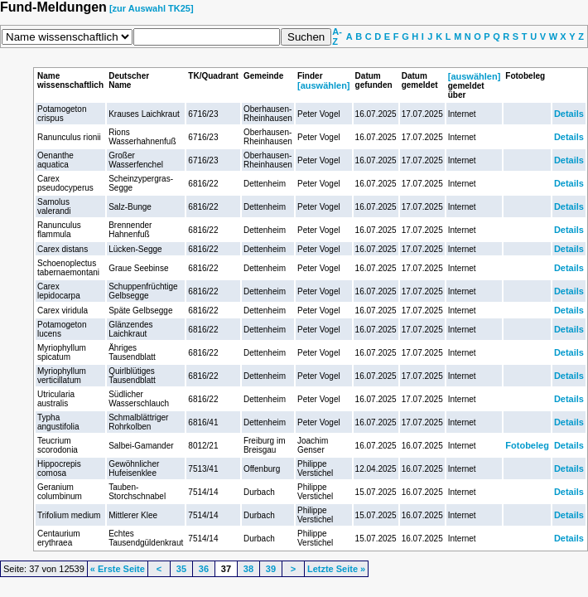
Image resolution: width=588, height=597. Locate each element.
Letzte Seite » (336, 569)
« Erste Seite (117, 569)
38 (248, 569)
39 (271, 569)
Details (569, 114)
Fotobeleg (527, 445)
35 (181, 569)
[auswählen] (323, 85)
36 (204, 569)
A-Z (337, 36)
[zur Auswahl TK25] (151, 8)
